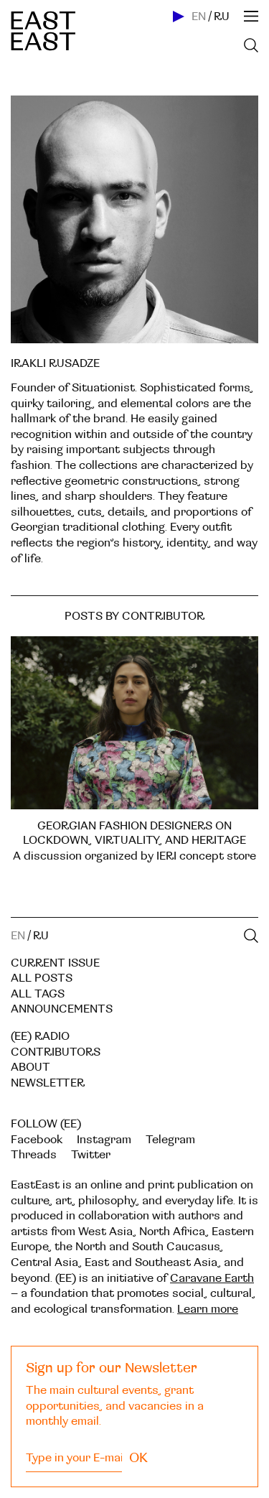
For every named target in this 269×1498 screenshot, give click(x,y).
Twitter (90, 1154)
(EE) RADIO (40, 1036)
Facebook (36, 1139)
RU (222, 16)
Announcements (62, 1008)
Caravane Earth (212, 1278)
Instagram (104, 1139)
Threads (34, 1154)
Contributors (55, 1052)
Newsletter (48, 1082)
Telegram (170, 1139)
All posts (41, 978)
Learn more (207, 1309)
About (30, 1067)
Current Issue (55, 963)
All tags (38, 993)
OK (138, 1458)
